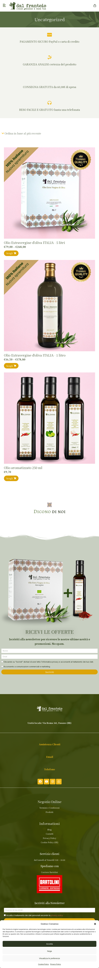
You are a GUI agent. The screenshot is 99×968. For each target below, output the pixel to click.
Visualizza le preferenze (49, 958)
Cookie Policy (43, 964)
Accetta (49, 944)
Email (49, 756)
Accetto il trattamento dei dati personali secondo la (34, 915)
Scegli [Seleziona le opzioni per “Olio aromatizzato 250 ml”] (11, 478)
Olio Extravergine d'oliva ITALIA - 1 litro (35, 355)
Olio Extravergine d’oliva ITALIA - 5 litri (34, 242)
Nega (49, 951)
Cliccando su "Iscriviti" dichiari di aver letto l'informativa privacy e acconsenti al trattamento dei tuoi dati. (48, 662)
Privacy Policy (55, 964)
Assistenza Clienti (49, 744)
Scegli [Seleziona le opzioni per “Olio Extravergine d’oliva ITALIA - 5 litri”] (11, 253)
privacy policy (57, 915)
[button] (95, 924)
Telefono (49, 769)
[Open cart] (94, 5)
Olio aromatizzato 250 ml (23, 467)
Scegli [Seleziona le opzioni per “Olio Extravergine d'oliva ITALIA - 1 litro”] (11, 365)
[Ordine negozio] (49, 133)
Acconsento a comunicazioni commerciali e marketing (27, 666)
